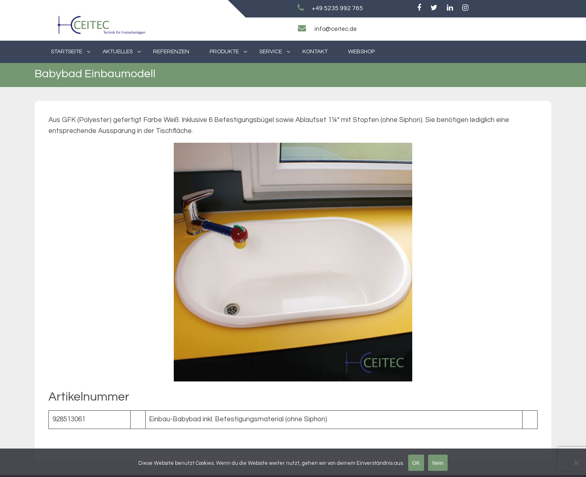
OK (416, 463)
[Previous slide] (58, 262)
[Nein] (576, 463)
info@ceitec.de (336, 29)
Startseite (66, 51)
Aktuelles (118, 51)
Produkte (224, 51)
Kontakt (315, 51)
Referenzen (171, 51)
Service (270, 51)
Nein (438, 463)
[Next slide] (527, 262)
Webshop (361, 51)
